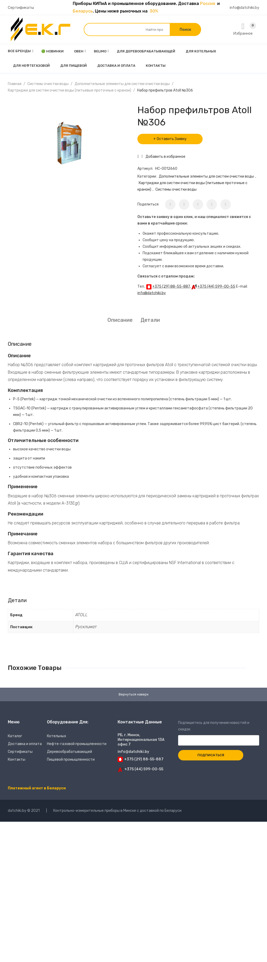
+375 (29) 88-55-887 (171, 286)
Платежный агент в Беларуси (37, 789)
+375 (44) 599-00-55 (216, 286)
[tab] (120, 320)
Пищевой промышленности (71, 760)
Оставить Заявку (172, 139)
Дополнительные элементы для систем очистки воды (122, 84)
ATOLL (81, 614)
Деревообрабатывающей (69, 752)
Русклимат (86, 626)
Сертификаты (21, 7)
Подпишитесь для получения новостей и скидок (218, 732)
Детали (150, 320)
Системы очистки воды (48, 84)
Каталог (15, 737)
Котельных (56, 737)
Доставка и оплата (25, 744)
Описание (119, 320)
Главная (14, 84)
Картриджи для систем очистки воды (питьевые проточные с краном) (69, 90)
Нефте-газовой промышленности (76, 744)
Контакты (16, 760)
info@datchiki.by (244, 7)
